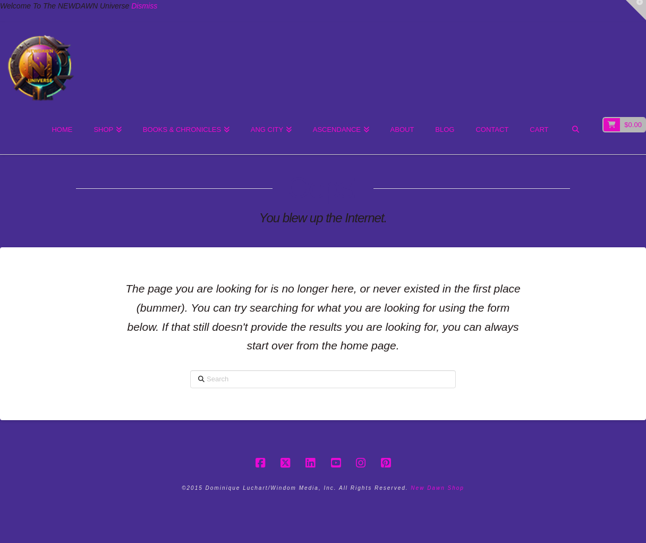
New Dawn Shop (437, 488)
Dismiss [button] (144, 6)
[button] (636, 10)
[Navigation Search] (575, 130)
